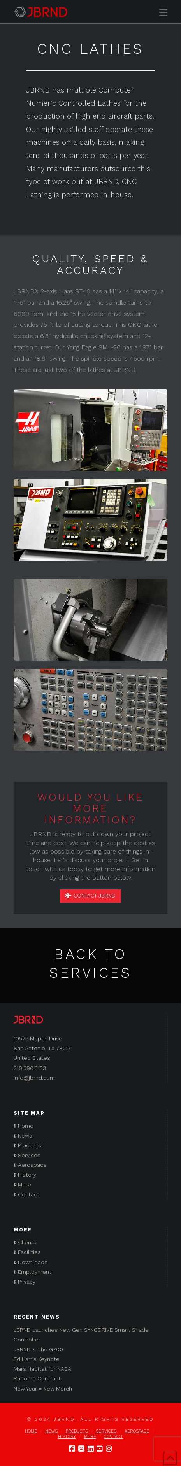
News (23, 1136)
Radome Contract (37, 1378)
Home (23, 1125)
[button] (163, 13)
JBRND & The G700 (38, 1349)
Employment (32, 1272)
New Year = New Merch (43, 1388)
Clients (25, 1242)
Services (27, 1155)
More (22, 1184)
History (25, 1174)
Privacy (24, 1281)
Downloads (30, 1262)
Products (27, 1145)
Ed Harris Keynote (37, 1359)
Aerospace (30, 1165)
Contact (26, 1194)
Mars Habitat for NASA (42, 1369)
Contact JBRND (90, 896)
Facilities (27, 1252)
